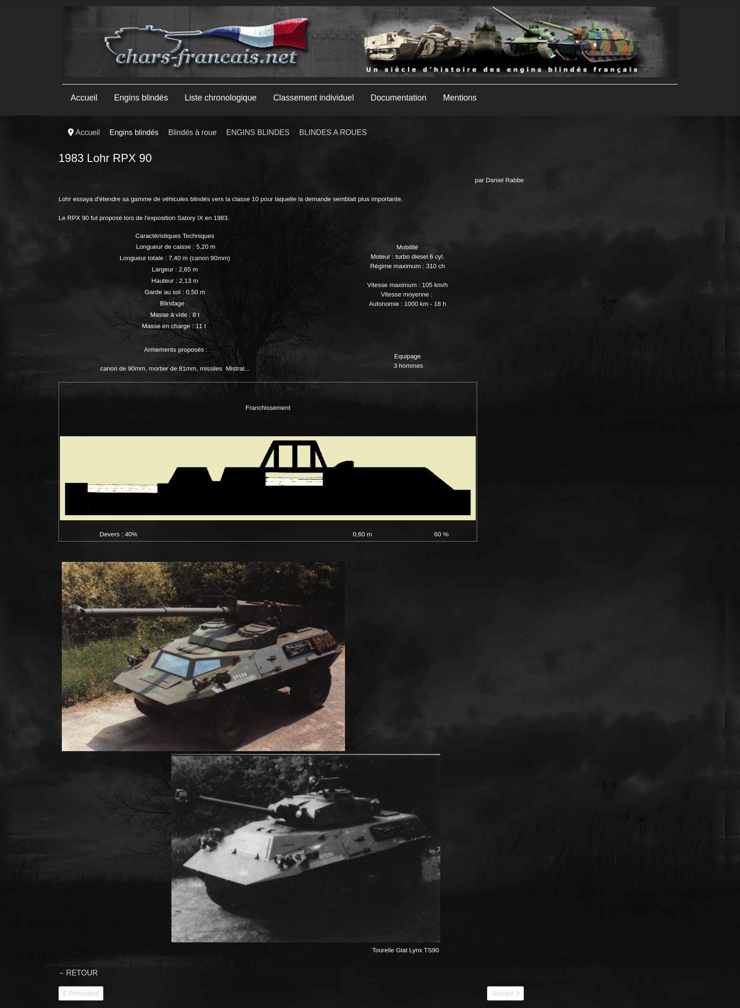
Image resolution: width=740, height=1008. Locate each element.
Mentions (460, 97)
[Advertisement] (602, 272)
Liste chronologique (221, 97)
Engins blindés (141, 97)
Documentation (398, 97)
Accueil (84, 97)
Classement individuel (313, 97)
